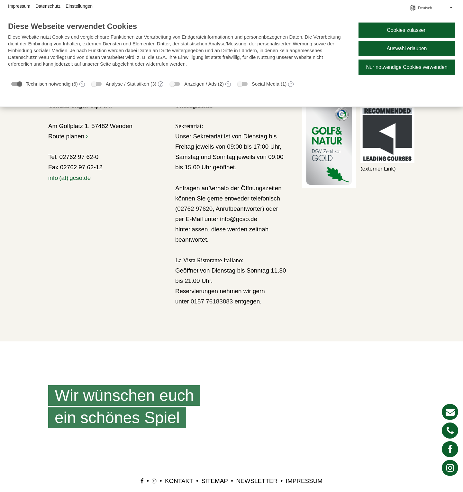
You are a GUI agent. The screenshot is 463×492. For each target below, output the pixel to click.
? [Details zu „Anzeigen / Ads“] (228, 84)
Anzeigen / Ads (200, 84)
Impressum (304, 481)
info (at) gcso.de (69, 177)
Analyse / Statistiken (127, 84)
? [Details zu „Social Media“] (291, 84)
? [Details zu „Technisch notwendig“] (82, 84)
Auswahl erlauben (406, 48)
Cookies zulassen (406, 30)
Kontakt (179, 481)
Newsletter (256, 481)
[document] (178, 49)
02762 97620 (195, 208)
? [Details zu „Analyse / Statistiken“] (161, 84)
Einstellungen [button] (79, 6)
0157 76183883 (212, 301)
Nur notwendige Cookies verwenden (406, 67)
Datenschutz (47, 6)
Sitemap (214, 481)
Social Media (265, 84)
